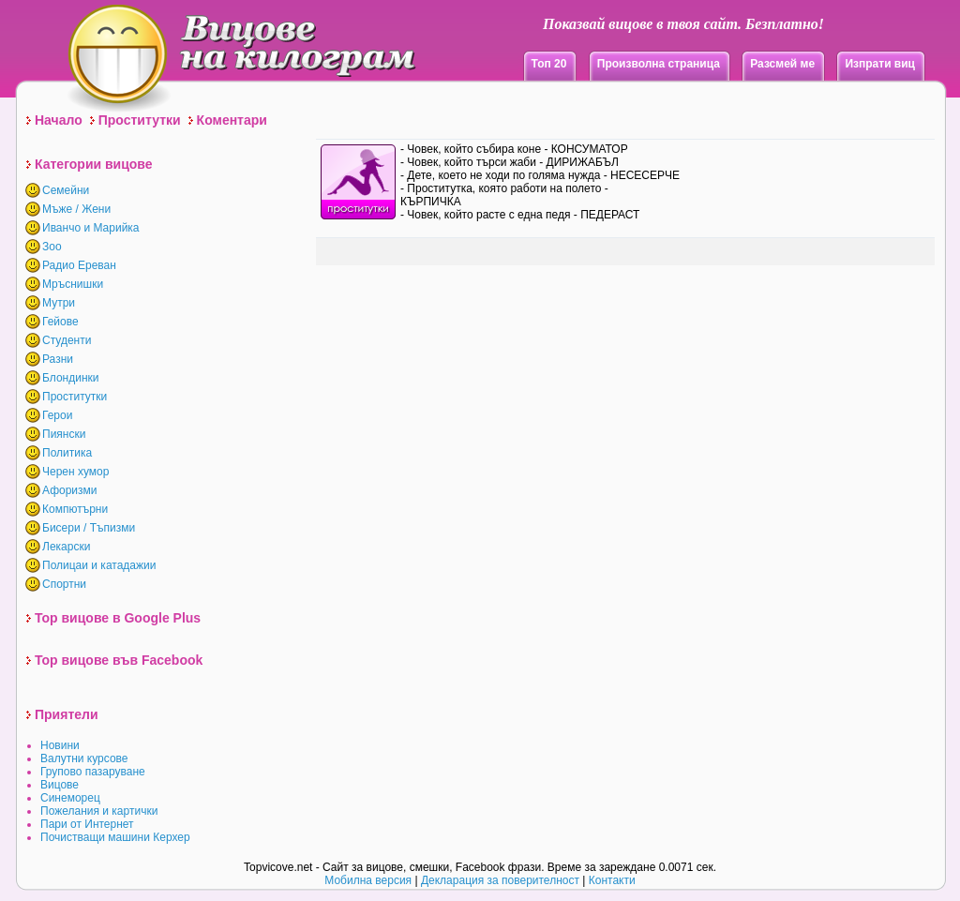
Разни (57, 359)
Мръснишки (72, 284)
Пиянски (63, 434)
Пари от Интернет (87, 824)
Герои (57, 415)
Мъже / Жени (76, 209)
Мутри (58, 302)
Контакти (612, 880)
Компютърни (75, 509)
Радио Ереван (79, 265)
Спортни (64, 584)
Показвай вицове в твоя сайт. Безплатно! (683, 24)
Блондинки (70, 377)
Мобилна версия (368, 880)
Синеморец (70, 797)
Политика (67, 452)
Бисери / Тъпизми (88, 527)
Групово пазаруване (92, 771)
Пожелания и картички (99, 811)
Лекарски (66, 546)
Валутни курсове (84, 758)
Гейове (60, 321)
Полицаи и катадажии (99, 565)
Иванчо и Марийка (91, 227)
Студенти (66, 340)
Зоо (52, 246)
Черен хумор (75, 471)
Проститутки (139, 120)
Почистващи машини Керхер (115, 837)
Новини (60, 745)
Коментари (232, 120)
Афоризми (70, 490)
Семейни (65, 190)
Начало (58, 120)
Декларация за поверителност (500, 880)
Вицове (59, 784)
